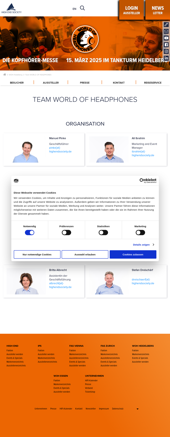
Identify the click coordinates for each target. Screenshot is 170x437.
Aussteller (131, 10)
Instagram (166, 51)
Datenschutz (117, 408)
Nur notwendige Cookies (37, 254)
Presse (53, 408)
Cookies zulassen (133, 254)
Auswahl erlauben (84, 254)
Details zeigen (141, 244)
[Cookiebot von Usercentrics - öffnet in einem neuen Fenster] (142, 180)
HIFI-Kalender (66, 408)
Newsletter (166, 31)
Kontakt (166, 24)
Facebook (166, 44)
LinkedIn (166, 58)
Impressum (104, 408)
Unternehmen (41, 408)
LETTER (157, 10)
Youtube (166, 38)
